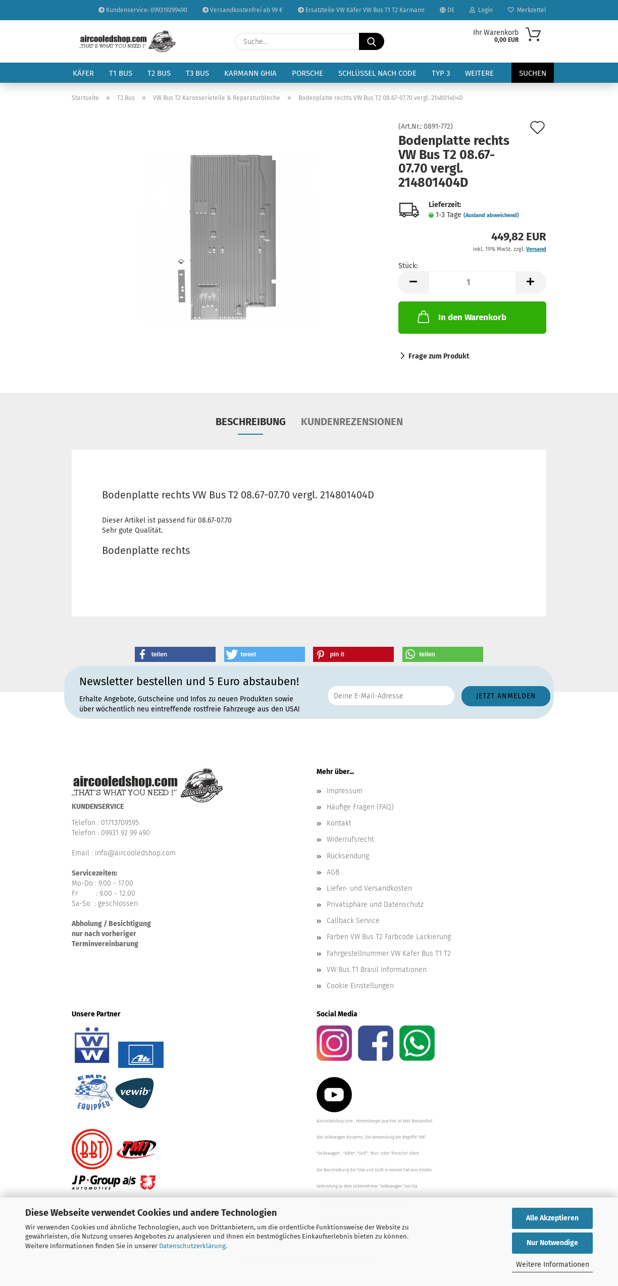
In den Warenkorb (461, 316)
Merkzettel (527, 10)
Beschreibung (251, 422)
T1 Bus (120, 73)
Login (481, 10)
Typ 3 (441, 73)
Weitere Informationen (552, 1264)
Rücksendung (348, 856)
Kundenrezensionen (352, 422)
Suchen (532, 73)
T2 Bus (159, 73)
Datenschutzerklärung (192, 1246)
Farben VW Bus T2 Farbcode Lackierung (389, 937)
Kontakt (339, 823)
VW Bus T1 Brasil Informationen (377, 969)
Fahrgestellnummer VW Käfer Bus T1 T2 (389, 953)
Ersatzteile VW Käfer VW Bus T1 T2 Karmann (361, 10)
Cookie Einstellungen (360, 986)
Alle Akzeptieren (552, 1218)
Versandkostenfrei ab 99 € (242, 10)
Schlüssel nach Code (377, 73)
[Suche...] (371, 41)
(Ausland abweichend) (491, 215)
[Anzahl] (472, 282)
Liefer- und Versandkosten (369, 888)
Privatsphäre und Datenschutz (375, 904)
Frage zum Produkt (438, 356)
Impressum (345, 791)
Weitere (479, 73)
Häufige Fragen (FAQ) (360, 807)
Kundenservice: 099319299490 (142, 10)
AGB (333, 872)
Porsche (307, 73)
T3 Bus (197, 73)
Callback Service (353, 920)
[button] (413, 282)
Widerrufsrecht (350, 839)
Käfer (83, 73)
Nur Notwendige (552, 1243)
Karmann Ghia (250, 73)
